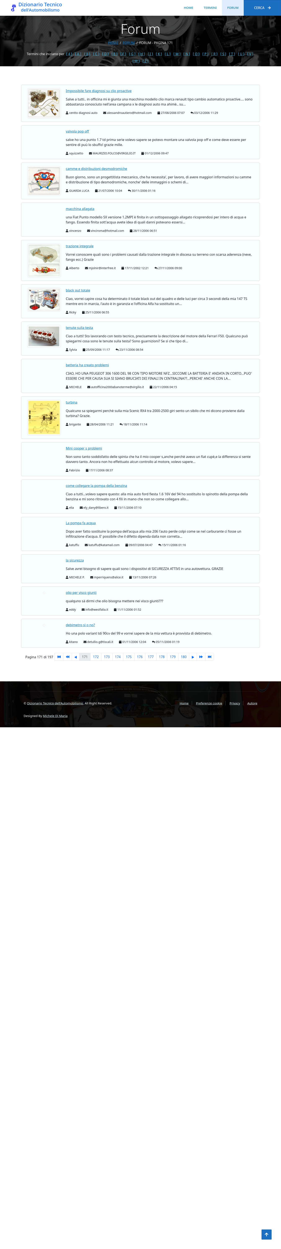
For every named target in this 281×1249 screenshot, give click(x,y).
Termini (210, 7)
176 (140, 656)
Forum (232, 7)
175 (128, 656)
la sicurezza (75, 560)
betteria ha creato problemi (87, 365)
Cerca (262, 7)
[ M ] (177, 54)
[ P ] (205, 54)
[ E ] (114, 54)
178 (162, 656)
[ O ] (196, 54)
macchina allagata (80, 208)
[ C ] (96, 54)
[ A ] (78, 54)
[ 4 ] (69, 54)
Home (188, 7)
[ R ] (214, 54)
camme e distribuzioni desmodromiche (96, 168)
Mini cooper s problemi (84, 448)
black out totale (78, 290)
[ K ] (159, 54)
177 (150, 656)
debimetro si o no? (80, 625)
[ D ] (105, 54)
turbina (71, 402)
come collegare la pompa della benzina (96, 485)
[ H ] (141, 54)
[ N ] (186, 54)
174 (118, 656)
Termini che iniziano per (45, 54)
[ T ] (232, 54)
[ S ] (223, 54)
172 (96, 656)
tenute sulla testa (79, 327)
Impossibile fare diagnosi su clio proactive (98, 91)
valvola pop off (77, 131)
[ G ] (132, 54)
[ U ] (241, 54)
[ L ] (167, 54)
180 (184, 656)
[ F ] (123, 54)
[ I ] (150, 54)
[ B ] (87, 54)
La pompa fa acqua (81, 523)
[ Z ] (145, 61)
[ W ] (136, 61)
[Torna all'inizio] (267, 1234)
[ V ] (250, 54)
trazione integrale (80, 246)
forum (129, 42)
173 (107, 656)
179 (172, 656)
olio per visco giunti (81, 592)
